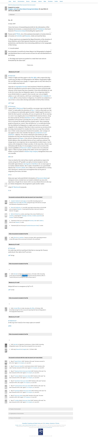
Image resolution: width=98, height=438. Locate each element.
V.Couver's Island (20, 167)
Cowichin (19, 36)
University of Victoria (54, 423)
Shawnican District (19, 371)
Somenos (11, 217)
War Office (34, 77)
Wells (12, 214)
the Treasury (25, 275)
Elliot (15, 237)
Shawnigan (24, 216)
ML (9, 4)
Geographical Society (21, 86)
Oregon (21, 138)
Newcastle (18, 349)
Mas (45, 1)
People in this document (15, 409)
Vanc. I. (33, 110)
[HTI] (9, 326)
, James (12, 9)
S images (34, 1)
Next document (23, 4)
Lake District (17, 381)
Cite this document (31, 4)
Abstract (12, 14)
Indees (40, 1)
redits (56, 1)
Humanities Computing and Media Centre (31, 423)
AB (9, 103)
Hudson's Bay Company (31, 151)
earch (61, 1)
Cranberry (41, 220)
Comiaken (34, 216)
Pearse (12, 207)
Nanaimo (27, 36)
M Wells (17, 34)
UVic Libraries (46, 423)
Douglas (24, 201)
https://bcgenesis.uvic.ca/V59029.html (44, 427)
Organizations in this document (17, 413)
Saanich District (18, 361)
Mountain (31, 220)
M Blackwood (19, 108)
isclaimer (50, 1)
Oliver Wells (24, 202)
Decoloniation (21, 1)
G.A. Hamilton (21, 237)
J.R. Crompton (21, 363)
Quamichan (39, 216)
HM (9, 157)
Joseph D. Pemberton (16, 201)
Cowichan (11, 216)
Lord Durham (38, 133)
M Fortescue (11, 106)
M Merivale (11, 76)
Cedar (35, 220)
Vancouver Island (35, 225)
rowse (28, 1)
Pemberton (18, 207)
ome (10, 1)
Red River (27, 118)
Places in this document (15, 418)
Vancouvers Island (20, 31)
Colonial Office (17, 308)
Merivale (15, 274)
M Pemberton (40, 29)
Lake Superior (27, 164)
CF (9, 175)
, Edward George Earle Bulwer (29, 9)
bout (14, 1)
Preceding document (15, 4)
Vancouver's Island (26, 148)
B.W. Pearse (16, 202)
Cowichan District (18, 386)
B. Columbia (45, 96)
